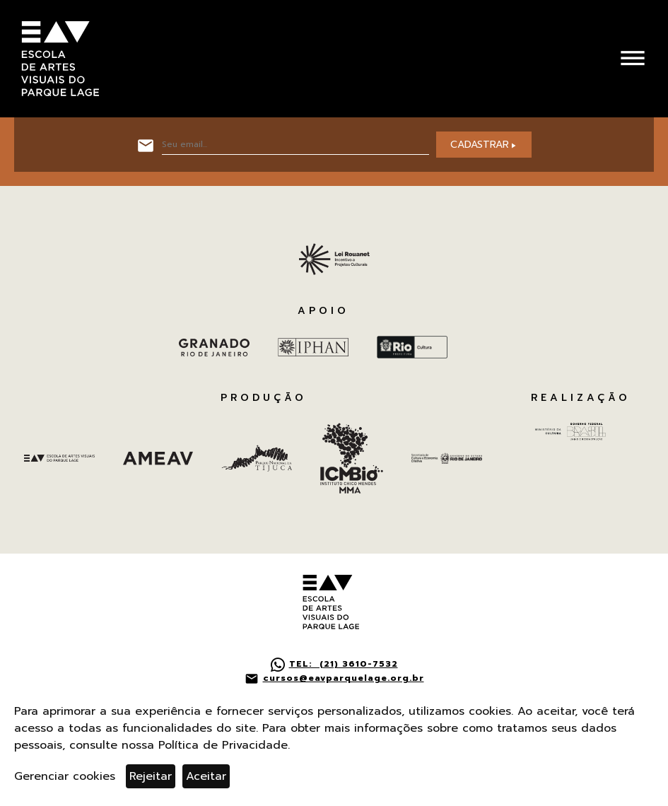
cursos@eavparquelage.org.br (343, 678)
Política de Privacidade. (224, 745)
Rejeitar (150, 776)
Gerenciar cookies (64, 776)
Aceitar (206, 776)
